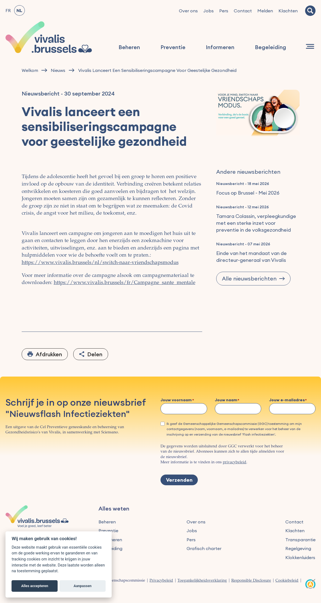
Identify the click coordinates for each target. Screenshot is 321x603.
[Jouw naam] (238, 408)
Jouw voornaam (176, 400)
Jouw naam (226, 400)
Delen (94, 354)
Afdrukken (49, 354)
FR (8, 10)
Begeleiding (270, 47)
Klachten (288, 10)
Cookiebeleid (287, 581)
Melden (265, 10)
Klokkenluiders (300, 557)
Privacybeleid (161, 581)
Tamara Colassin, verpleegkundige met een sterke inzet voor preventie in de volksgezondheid (256, 223)
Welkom (30, 70)
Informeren (220, 47)
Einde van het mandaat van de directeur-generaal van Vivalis (251, 256)
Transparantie (300, 539)
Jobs (208, 10)
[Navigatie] (310, 46)
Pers (223, 10)
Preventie (173, 47)
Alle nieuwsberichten (249, 278)
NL (19, 10)
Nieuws (58, 70)
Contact (243, 10)
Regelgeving (298, 548)
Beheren (129, 47)
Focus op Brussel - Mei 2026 (247, 193)
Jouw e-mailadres (287, 400)
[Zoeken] (310, 10)
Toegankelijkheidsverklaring (202, 581)
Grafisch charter (204, 548)
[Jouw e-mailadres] (292, 408)
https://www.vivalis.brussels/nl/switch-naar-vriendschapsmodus (100, 262)
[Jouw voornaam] (184, 408)
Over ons (188, 10)
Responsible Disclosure (251, 581)
